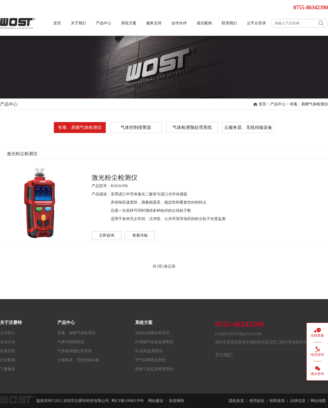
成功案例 (204, 23)
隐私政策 (236, 401)
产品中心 (103, 23)
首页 (57, 23)
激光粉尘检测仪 (114, 177)
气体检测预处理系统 (192, 127)
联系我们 (229, 23)
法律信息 (297, 401)
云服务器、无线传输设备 (248, 127)
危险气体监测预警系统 (154, 369)
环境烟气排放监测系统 (154, 342)
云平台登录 (256, 23)
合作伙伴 (179, 23)
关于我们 (78, 23)
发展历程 (7, 351)
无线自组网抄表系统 (152, 333)
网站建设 (155, 401)
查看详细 (140, 235)
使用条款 (257, 401)
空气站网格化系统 (150, 360)
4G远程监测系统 (149, 351)
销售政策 (277, 401)
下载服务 (7, 369)
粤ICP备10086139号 (127, 401)
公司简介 (7, 333)
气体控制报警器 (136, 127)
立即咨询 (106, 235)
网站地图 (318, 401)
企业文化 (7, 342)
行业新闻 (7, 360)
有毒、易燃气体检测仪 (309, 104)
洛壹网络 (176, 401)
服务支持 (154, 23)
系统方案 (128, 23)
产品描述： (101, 194)
